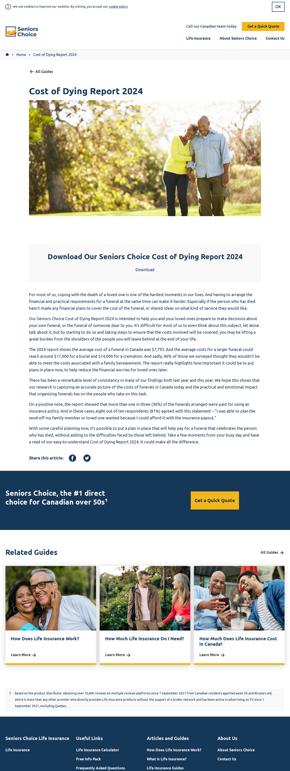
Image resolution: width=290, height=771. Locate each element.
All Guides (41, 72)
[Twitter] (87, 458)
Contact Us (275, 38)
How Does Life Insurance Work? (174, 750)
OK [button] (278, 6)
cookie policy (118, 7)
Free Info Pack (88, 759)
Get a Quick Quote (263, 26)
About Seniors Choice (238, 38)
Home (21, 55)
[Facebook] (72, 458)
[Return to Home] (7, 55)
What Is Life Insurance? (166, 759)
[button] (22, 32)
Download (145, 269)
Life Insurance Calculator (97, 750)
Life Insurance (198, 38)
